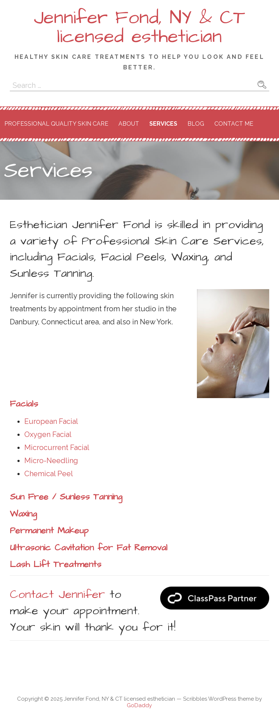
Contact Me (233, 123)
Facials (24, 404)
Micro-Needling (51, 460)
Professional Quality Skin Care (56, 123)
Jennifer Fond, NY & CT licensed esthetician (139, 27)
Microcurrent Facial (56, 447)
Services (163, 123)
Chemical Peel (48, 473)
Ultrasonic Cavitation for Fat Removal (88, 548)
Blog (195, 123)
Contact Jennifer (57, 594)
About (128, 123)
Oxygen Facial (48, 434)
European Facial (51, 421)
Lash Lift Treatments (55, 564)
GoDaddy (139, 705)
